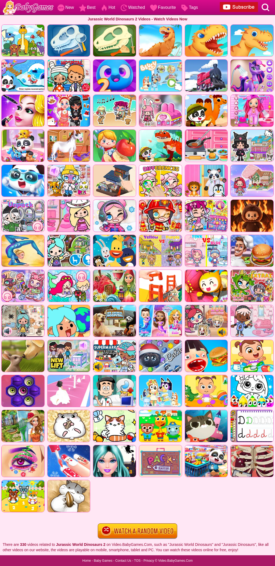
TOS (137, 561)
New (65, 7)
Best (87, 7)
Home (86, 561)
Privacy (148, 561)
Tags (189, 7)
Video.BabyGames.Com (175, 561)
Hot (107, 7)
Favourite (163, 7)
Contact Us (123, 561)
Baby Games (103, 561)
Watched (132, 7)
